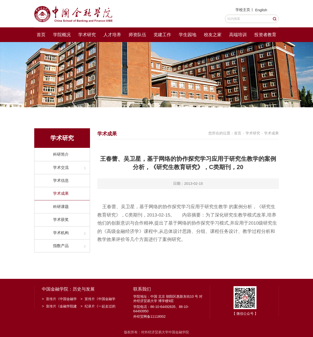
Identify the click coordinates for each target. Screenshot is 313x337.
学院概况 (62, 34)
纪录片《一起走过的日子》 (97, 306)
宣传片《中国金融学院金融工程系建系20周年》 (59, 299)
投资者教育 (265, 34)
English (261, 10)
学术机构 (61, 233)
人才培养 (112, 34)
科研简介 (61, 154)
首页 (41, 34)
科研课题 (61, 207)
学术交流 (61, 167)
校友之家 (213, 34)
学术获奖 (61, 219)
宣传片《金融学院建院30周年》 (59, 306)
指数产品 (61, 246)
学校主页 (242, 10)
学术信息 (61, 180)
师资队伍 (137, 34)
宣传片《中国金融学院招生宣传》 (97, 299)
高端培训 (238, 34)
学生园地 (187, 34)
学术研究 (87, 34)
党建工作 (162, 34)
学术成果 (61, 193)
